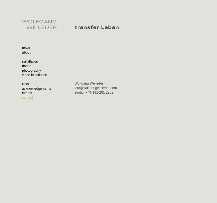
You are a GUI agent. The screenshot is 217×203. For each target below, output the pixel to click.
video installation (34, 75)
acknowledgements (36, 89)
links (25, 84)
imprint (27, 93)
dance (26, 66)
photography (31, 70)
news (26, 48)
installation (30, 61)
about (26, 52)
